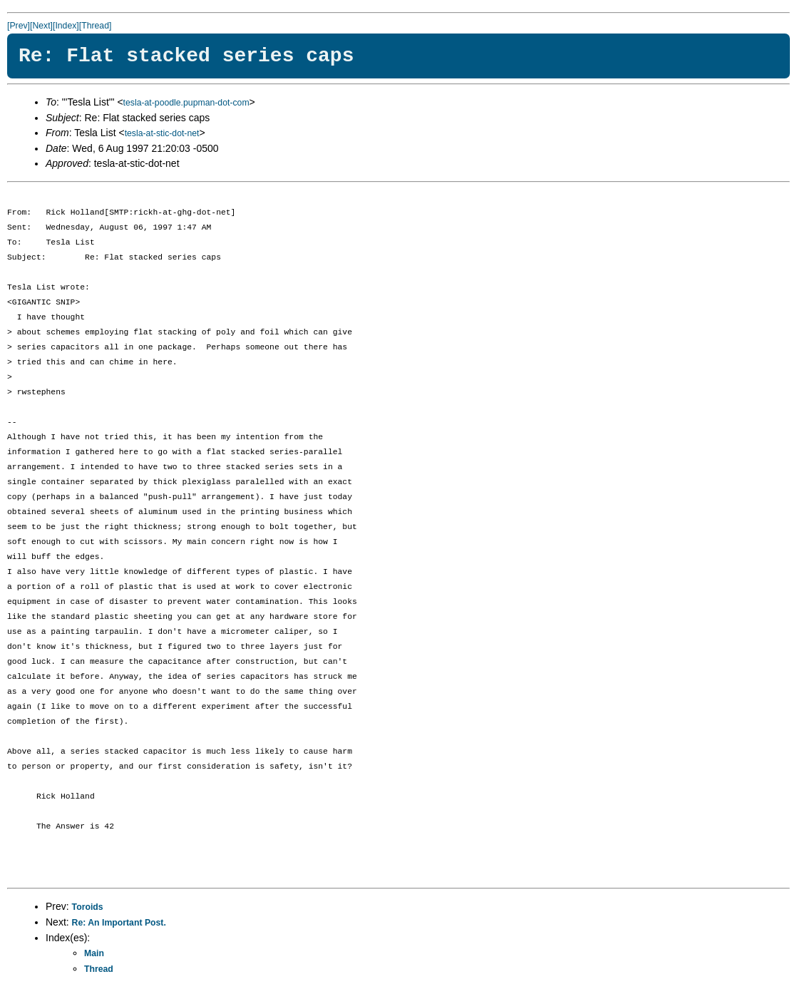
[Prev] (18, 26)
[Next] (41, 26)
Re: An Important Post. (119, 923)
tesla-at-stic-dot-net (162, 133)
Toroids (87, 907)
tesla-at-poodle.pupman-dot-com (186, 103)
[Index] (66, 26)
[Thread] (95, 26)
